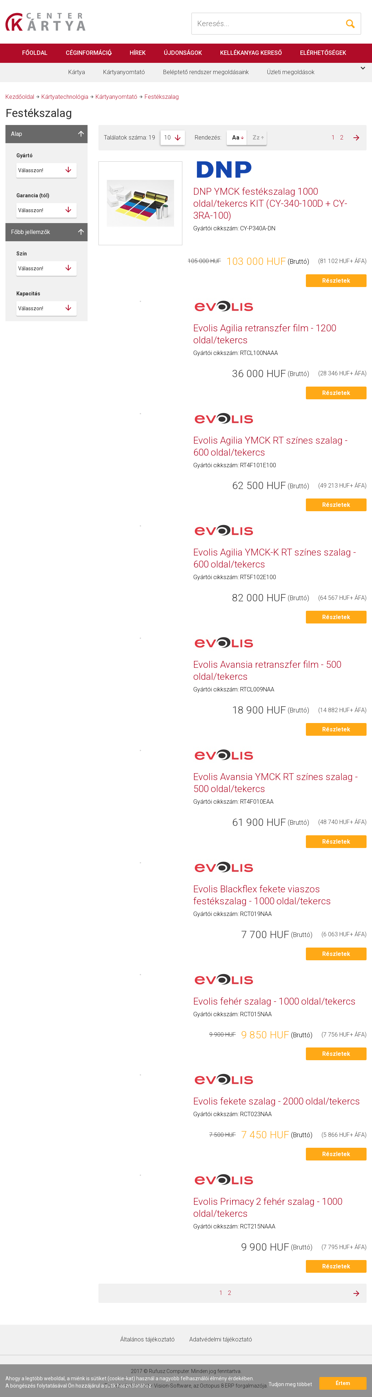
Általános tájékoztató (147, 1339)
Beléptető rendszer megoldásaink (206, 72)
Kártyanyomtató (124, 72)
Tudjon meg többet (290, 1384)
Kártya (76, 72)
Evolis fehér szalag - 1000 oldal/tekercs (274, 1001)
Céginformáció (89, 52)
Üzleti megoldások (291, 72)
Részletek (336, 280)
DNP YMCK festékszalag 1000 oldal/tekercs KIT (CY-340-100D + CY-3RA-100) (270, 203)
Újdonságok (183, 52)
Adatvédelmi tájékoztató (220, 1339)
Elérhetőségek (323, 52)
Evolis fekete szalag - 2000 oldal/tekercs (276, 1101)
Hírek (138, 52)
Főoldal (35, 52)
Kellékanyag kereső (251, 52)
